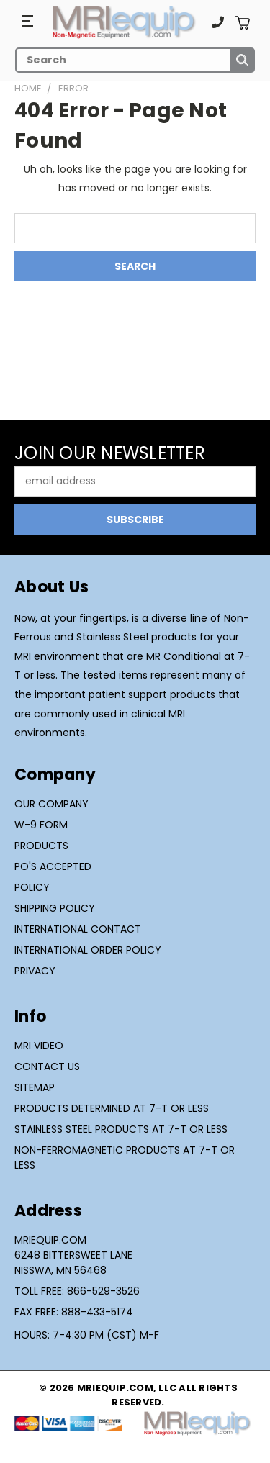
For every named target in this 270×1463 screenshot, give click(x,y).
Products (41, 845)
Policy (32, 887)
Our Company (51, 804)
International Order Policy (87, 950)
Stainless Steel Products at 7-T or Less (121, 1129)
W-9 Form (41, 824)
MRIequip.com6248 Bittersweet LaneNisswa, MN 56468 (73, 1255)
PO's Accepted (52, 866)
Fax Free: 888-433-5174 (73, 1312)
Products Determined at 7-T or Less (111, 1108)
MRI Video (38, 1045)
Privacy (34, 971)
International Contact (77, 929)
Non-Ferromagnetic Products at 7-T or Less (124, 1157)
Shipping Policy (54, 908)
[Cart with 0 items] (242, 22)
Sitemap (34, 1087)
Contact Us (47, 1066)
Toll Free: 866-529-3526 (77, 1291)
